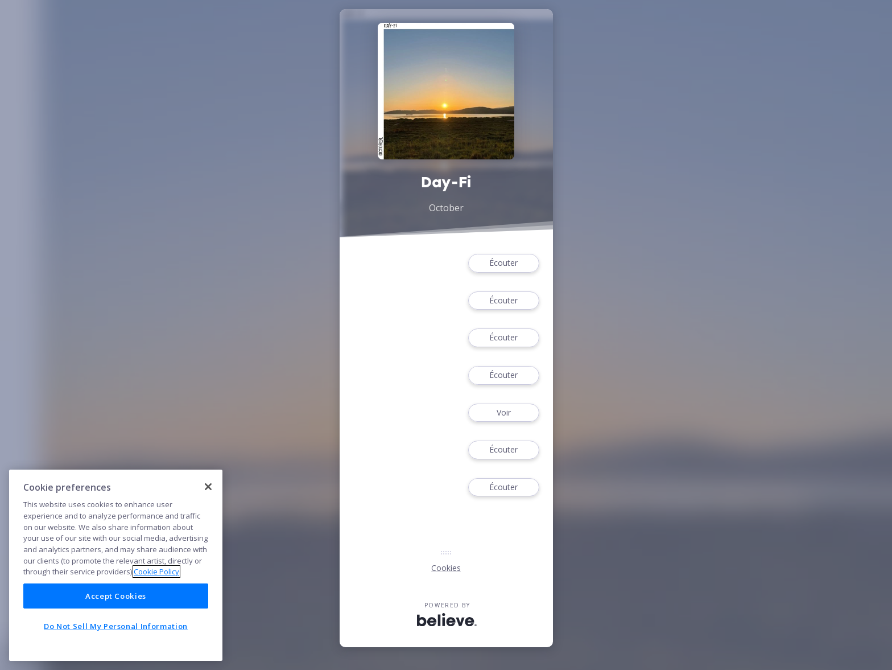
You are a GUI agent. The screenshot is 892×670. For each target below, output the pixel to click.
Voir (503, 413)
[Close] (208, 486)
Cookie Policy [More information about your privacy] (156, 571)
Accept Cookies (115, 596)
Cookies (446, 567)
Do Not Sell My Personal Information (116, 626)
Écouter (503, 263)
